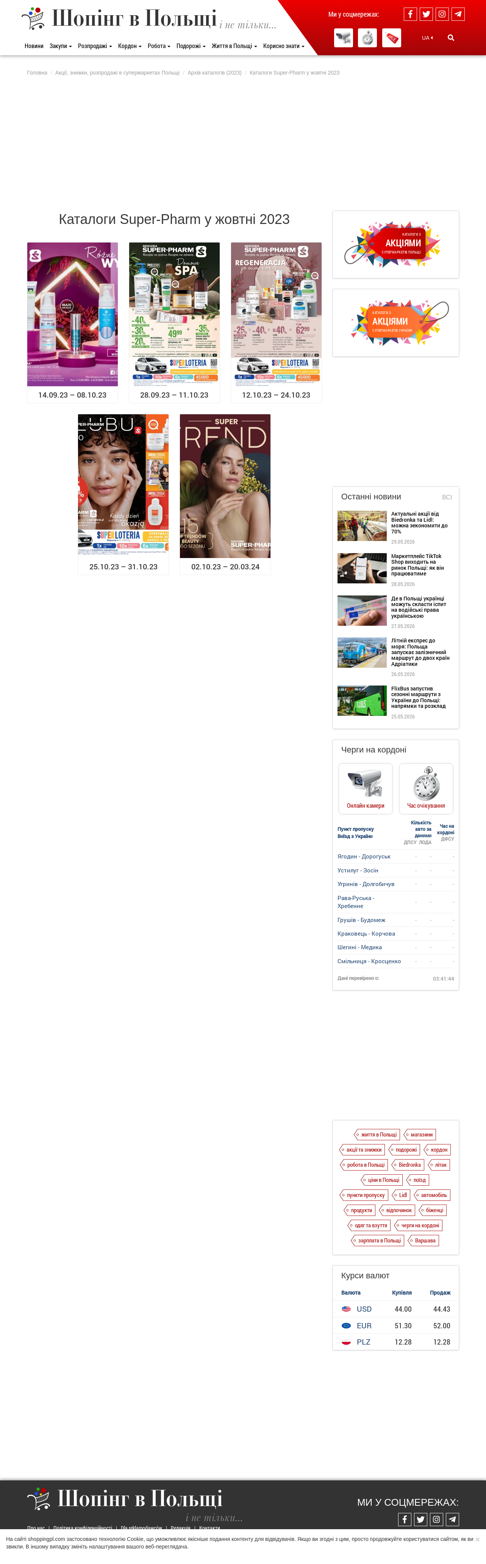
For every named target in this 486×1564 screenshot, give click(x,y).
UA (427, 38)
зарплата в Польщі (379, 1240)
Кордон (130, 46)
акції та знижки (364, 1149)
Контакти (209, 1527)
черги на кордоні (420, 1225)
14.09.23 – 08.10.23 (72, 395)
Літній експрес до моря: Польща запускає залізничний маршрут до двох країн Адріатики (420, 652)
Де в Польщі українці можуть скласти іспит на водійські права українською (418, 607)
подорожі (406, 1149)
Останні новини (371, 496)
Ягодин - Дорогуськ (364, 856)
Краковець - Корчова (366, 933)
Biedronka (410, 1164)
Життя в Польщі (234, 46)
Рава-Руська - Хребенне (356, 901)
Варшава (425, 1240)
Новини (34, 46)
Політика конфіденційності (82, 1527)
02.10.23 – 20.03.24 (225, 566)
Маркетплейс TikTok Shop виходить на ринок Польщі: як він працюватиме (417, 564)
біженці (434, 1210)
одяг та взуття (371, 1225)
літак (441, 1164)
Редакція (181, 1527)
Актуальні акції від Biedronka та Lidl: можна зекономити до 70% (419, 522)
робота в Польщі (365, 1164)
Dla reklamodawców (141, 1527)
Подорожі (191, 46)
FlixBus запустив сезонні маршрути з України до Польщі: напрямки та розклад (418, 697)
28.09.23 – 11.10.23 (174, 395)
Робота (159, 46)
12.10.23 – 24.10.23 (276, 395)
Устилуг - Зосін (358, 870)
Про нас (36, 1527)
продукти (361, 1210)
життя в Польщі (379, 1134)
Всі (447, 497)
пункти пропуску (366, 1195)
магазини (422, 1134)
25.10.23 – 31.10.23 (123, 566)
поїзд (420, 1179)
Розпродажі (95, 46)
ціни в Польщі (383, 1179)
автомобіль (434, 1195)
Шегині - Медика (360, 947)
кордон (439, 1149)
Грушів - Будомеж (361, 919)
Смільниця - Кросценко (369, 961)
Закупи (61, 46)
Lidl (403, 1195)
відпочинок (399, 1210)
